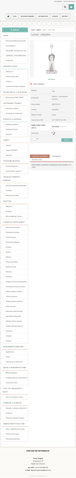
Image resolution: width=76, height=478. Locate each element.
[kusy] (33, 138)
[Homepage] (9, 16)
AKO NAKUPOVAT (43, 16)
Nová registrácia (69, 1)
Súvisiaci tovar (37, 160)
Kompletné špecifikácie (40, 156)
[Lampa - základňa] (52, 58)
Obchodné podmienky (27, 16)
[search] (65, 6)
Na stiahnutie (56, 156)
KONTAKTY (65, 16)
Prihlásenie (58, 1)
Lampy (38, 30)
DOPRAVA (55, 16)
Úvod (33, 30)
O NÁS (15, 16)
